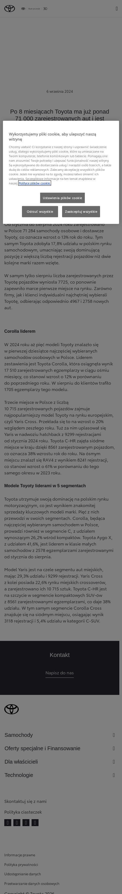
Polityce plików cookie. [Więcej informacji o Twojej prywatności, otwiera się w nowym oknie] (35, 183)
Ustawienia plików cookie (62, 197)
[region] (61, 172)
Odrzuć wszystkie (40, 211)
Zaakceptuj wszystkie (81, 211)
